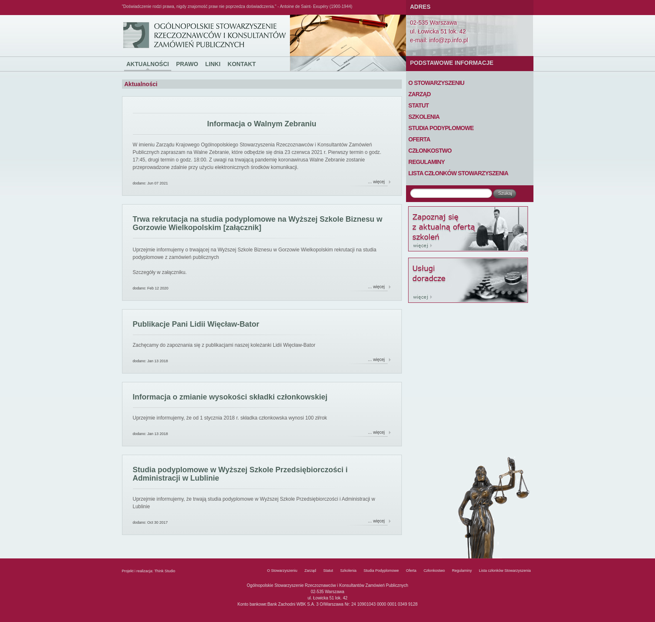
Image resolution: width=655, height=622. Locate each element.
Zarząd (420, 94)
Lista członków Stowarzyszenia (458, 173)
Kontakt (242, 64)
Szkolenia (424, 116)
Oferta (419, 139)
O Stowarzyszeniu (437, 82)
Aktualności (148, 64)
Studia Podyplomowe (441, 128)
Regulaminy (427, 162)
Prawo (187, 64)
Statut (419, 105)
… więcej (376, 181)
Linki (213, 64)
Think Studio (164, 571)
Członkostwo (430, 150)
